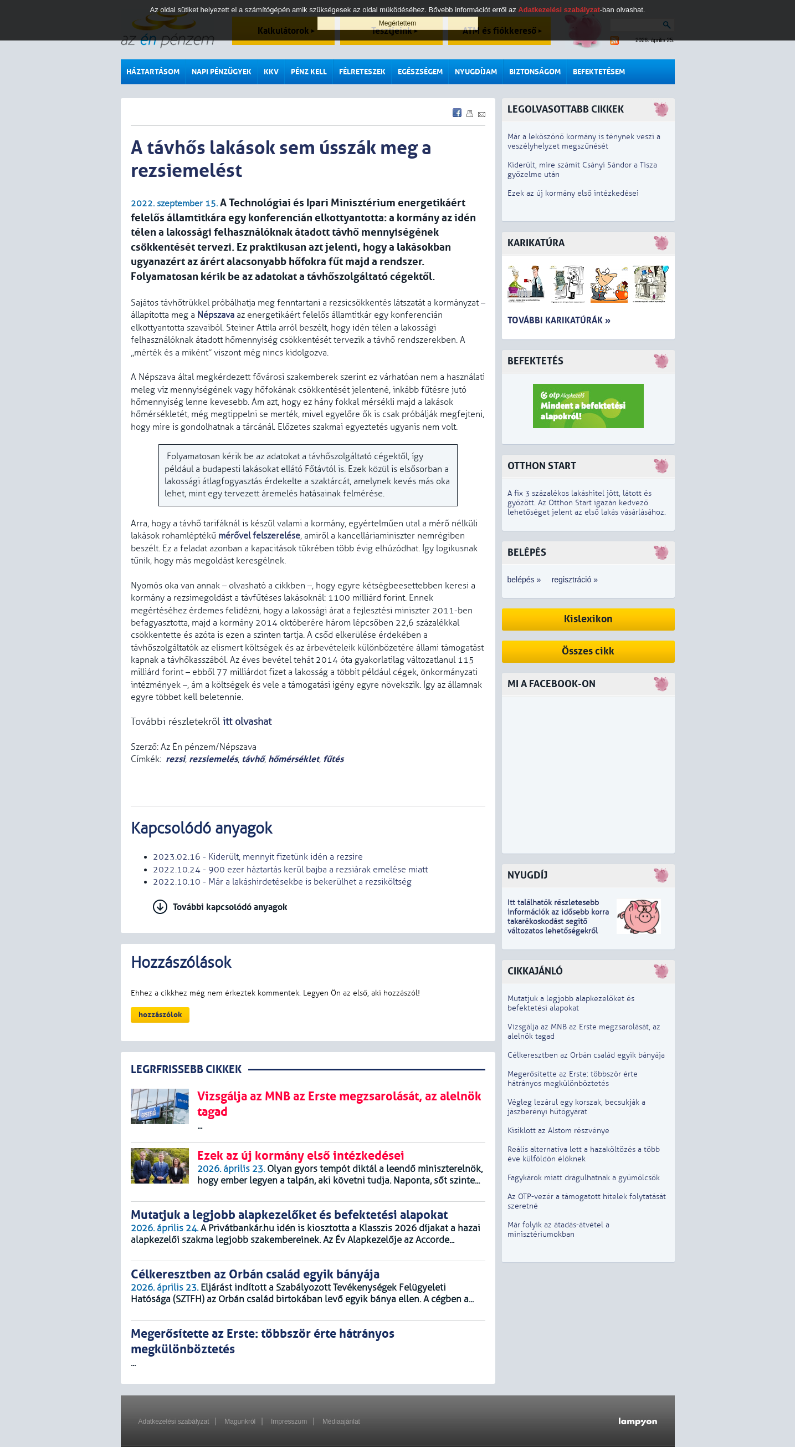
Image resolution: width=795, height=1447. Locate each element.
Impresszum (289, 1421)
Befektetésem (599, 72)
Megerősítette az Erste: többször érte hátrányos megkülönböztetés (572, 1078)
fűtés (333, 759)
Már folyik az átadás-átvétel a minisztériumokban (558, 1229)
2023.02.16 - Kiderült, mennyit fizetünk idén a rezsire (258, 857)
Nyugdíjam (476, 72)
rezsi (175, 759)
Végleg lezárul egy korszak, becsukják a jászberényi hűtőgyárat (576, 1107)
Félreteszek (362, 72)
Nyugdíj (527, 875)
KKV (271, 72)
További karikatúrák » (559, 320)
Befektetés (535, 361)
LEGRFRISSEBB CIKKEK (186, 1069)
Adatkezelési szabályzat (174, 1421)
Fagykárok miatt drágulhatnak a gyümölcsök (583, 1177)
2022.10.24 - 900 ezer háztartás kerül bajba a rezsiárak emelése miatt (290, 870)
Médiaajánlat (341, 1421)
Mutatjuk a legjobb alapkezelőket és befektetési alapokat (570, 1003)
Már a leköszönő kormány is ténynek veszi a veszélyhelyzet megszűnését (583, 141)
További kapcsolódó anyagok (230, 907)
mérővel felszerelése (259, 536)
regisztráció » (575, 579)
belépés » (524, 579)
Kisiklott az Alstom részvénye (558, 1130)
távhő (253, 759)
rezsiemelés (213, 759)
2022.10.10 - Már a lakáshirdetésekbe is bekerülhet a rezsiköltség (282, 882)
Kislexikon (588, 619)
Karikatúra (536, 243)
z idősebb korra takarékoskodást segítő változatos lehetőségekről (558, 921)
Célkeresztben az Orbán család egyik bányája (586, 1055)
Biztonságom (535, 72)
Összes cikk (588, 651)
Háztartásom (152, 72)
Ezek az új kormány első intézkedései (573, 193)
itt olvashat (247, 722)
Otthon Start (541, 466)
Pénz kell (309, 72)
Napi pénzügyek (222, 72)
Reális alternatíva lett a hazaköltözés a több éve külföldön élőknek (583, 1154)
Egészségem (420, 72)
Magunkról (239, 1421)
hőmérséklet (293, 759)
